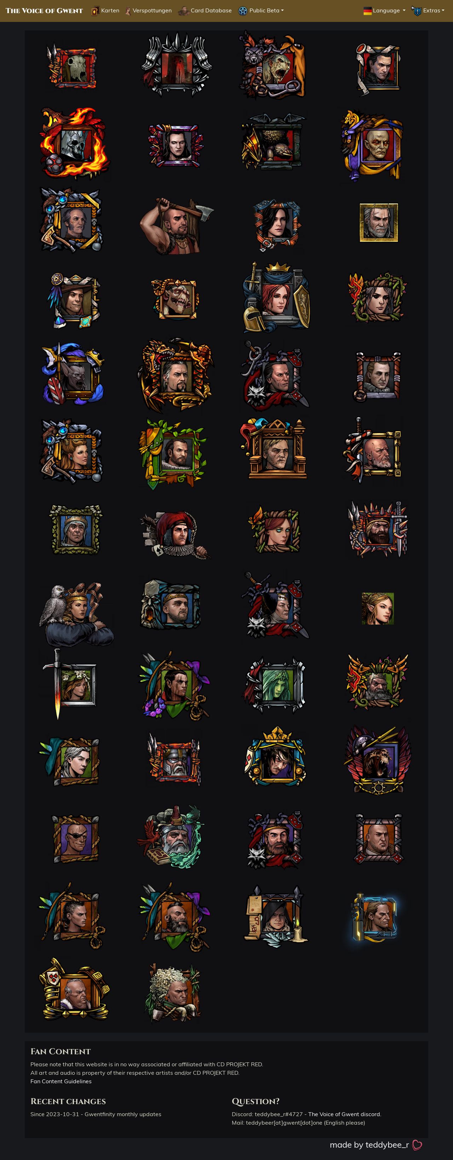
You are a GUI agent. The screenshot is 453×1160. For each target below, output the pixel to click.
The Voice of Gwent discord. (345, 1114)
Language (381, 11)
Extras (425, 11)
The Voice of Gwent (44, 11)
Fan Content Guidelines (61, 1081)
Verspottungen (148, 11)
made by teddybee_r (376, 1144)
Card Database (204, 11)
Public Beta (258, 11)
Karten (105, 11)
